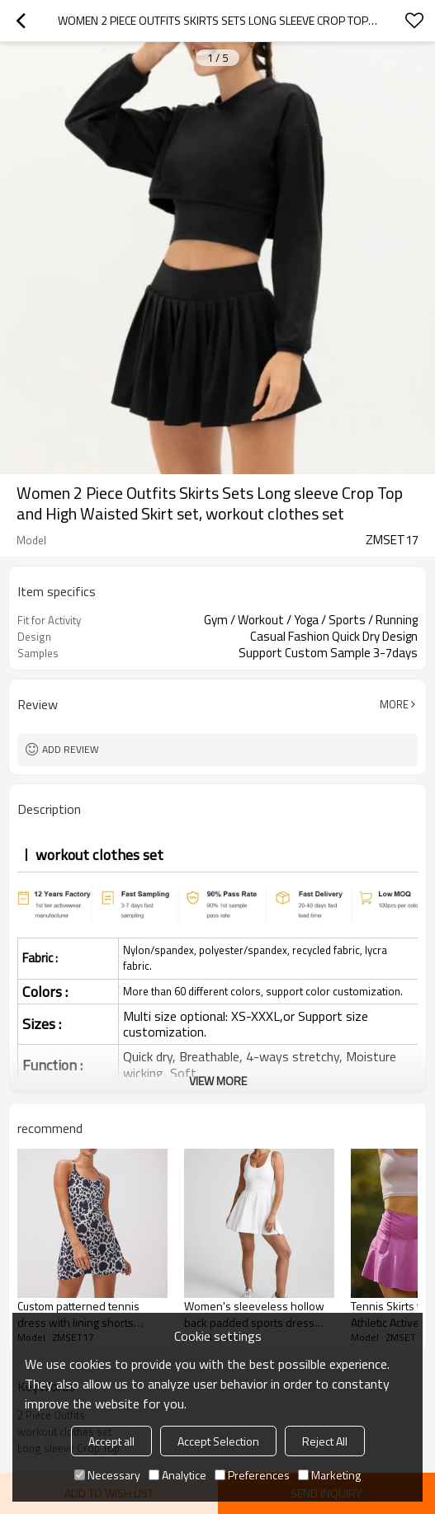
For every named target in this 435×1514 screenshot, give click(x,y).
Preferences (252, 1474)
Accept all (111, 1441)
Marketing (329, 1474)
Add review (70, 749)
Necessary (107, 1474)
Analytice (177, 1474)
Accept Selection (218, 1441)
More (394, 704)
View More (218, 1080)
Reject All (325, 1441)
